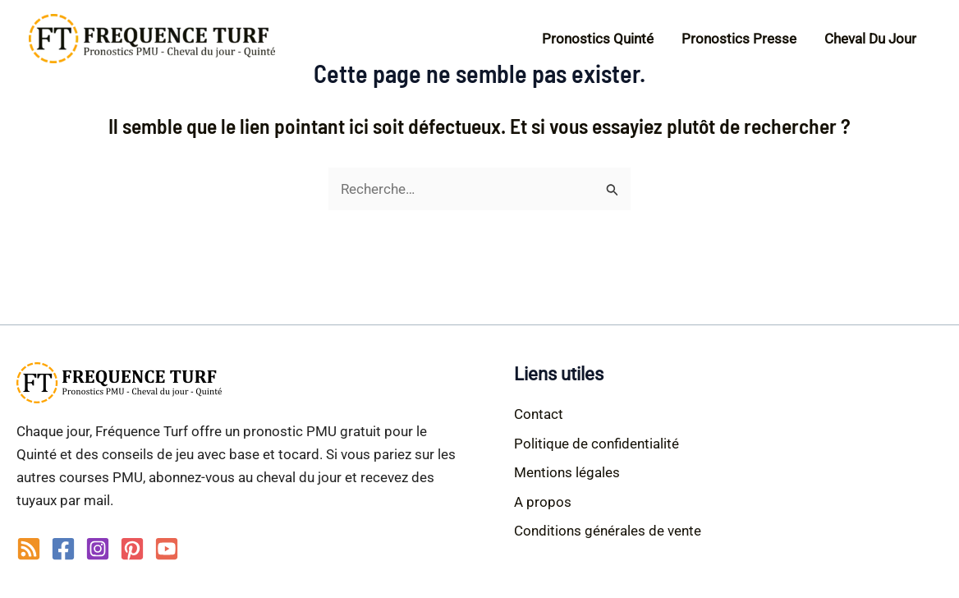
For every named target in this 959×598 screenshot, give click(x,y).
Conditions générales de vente (607, 530)
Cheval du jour (870, 38)
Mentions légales (567, 472)
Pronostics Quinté (598, 38)
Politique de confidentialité (596, 443)
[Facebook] (63, 548)
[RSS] (28, 548)
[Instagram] (97, 548)
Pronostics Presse (738, 38)
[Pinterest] (132, 548)
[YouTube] (166, 548)
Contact (538, 414)
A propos (542, 502)
